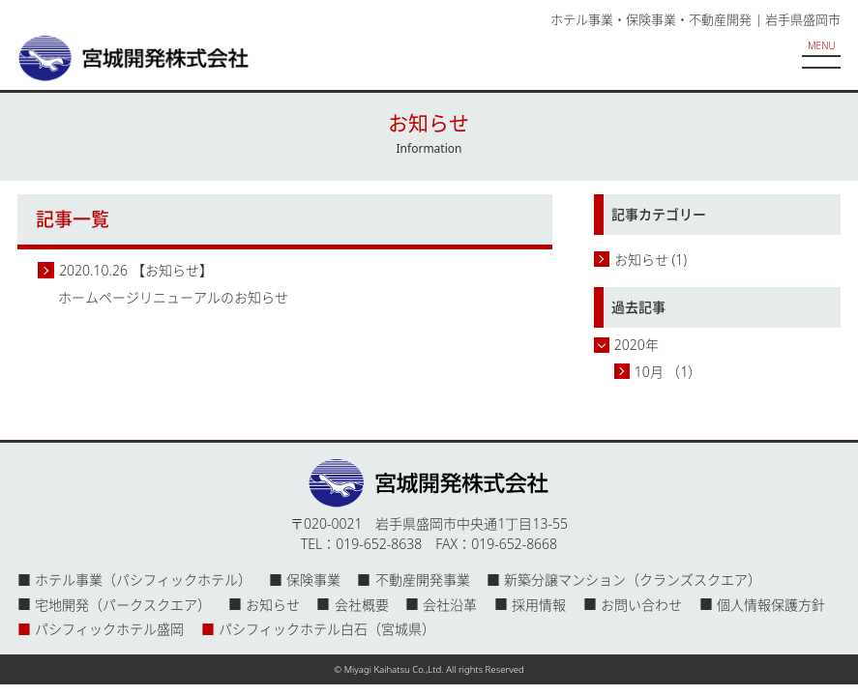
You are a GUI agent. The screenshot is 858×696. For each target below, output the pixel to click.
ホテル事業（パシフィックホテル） (143, 579)
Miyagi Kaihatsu (377, 669)
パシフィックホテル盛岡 (109, 629)
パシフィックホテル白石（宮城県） (327, 629)
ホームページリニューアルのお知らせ (173, 297)
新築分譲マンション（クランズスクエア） (632, 579)
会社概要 (362, 604)
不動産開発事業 (422, 579)
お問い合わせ (641, 604)
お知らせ (641, 259)
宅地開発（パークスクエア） (123, 604)
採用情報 (539, 604)
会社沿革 (450, 604)
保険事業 (313, 579)
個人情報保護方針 (771, 604)
